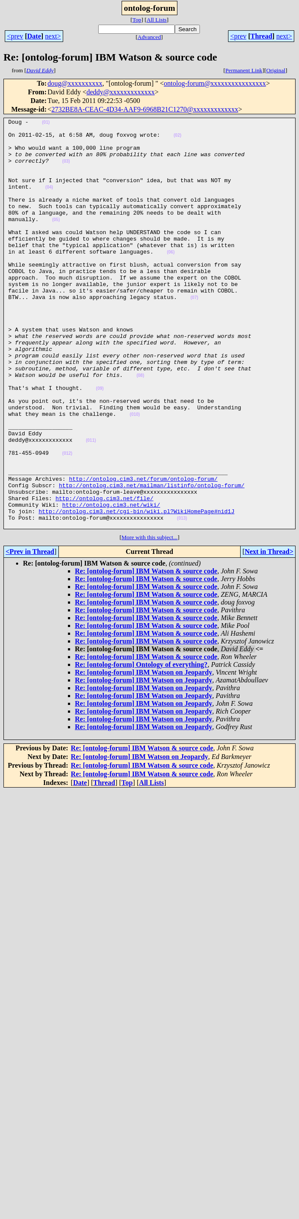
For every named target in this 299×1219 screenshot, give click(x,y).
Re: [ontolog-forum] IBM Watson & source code (146, 652)
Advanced (149, 37)
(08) (140, 427)
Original (275, 70)
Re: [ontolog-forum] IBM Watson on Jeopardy (143, 754)
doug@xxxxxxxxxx (75, 83)
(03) (66, 170)
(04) (49, 201)
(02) (177, 139)
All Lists (157, 19)
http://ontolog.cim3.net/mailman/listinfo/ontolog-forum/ (151, 559)
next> (53, 36)
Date (34, 36)
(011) (91, 505)
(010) (135, 474)
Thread (261, 36)
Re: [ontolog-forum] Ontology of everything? (141, 746)
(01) (46, 123)
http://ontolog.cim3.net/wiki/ (111, 582)
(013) (182, 598)
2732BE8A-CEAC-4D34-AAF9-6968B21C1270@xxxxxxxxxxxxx (144, 109)
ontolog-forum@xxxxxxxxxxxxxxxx (215, 83)
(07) (194, 333)
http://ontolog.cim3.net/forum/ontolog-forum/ (143, 551)
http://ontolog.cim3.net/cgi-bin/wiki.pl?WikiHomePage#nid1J (136, 590)
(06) (171, 279)
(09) (100, 443)
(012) (67, 520)
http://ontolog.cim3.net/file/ (104, 575)
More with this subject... (150, 619)
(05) (56, 240)
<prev (15, 36)
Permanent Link (244, 70)
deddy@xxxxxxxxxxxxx (121, 92)
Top (136, 19)
